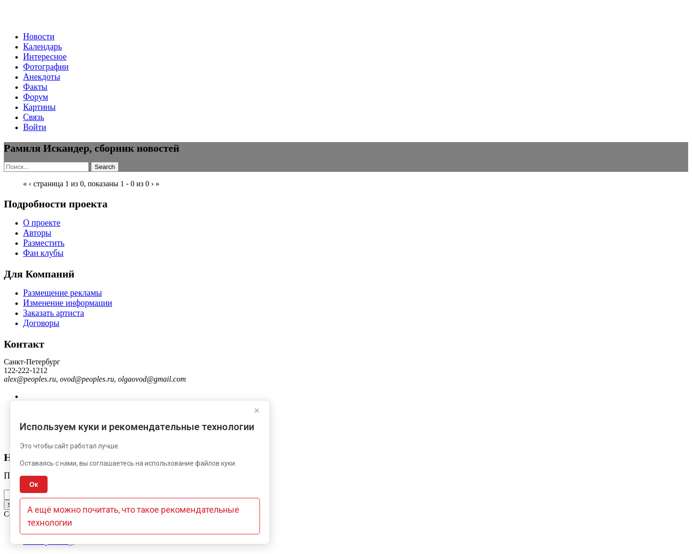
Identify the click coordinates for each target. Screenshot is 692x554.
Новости (38, 36)
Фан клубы (43, 253)
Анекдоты (41, 77)
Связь (33, 117)
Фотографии (46, 67)
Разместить (43, 243)
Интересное (45, 56)
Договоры (41, 323)
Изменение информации (67, 303)
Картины (39, 107)
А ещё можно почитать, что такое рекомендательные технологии (133, 516)
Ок (33, 484)
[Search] (46, 167)
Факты (35, 87)
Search (105, 166)
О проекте (42, 223)
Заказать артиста (53, 313)
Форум (35, 97)
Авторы (37, 233)
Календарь (42, 46)
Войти (34, 127)
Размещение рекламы (62, 293)
